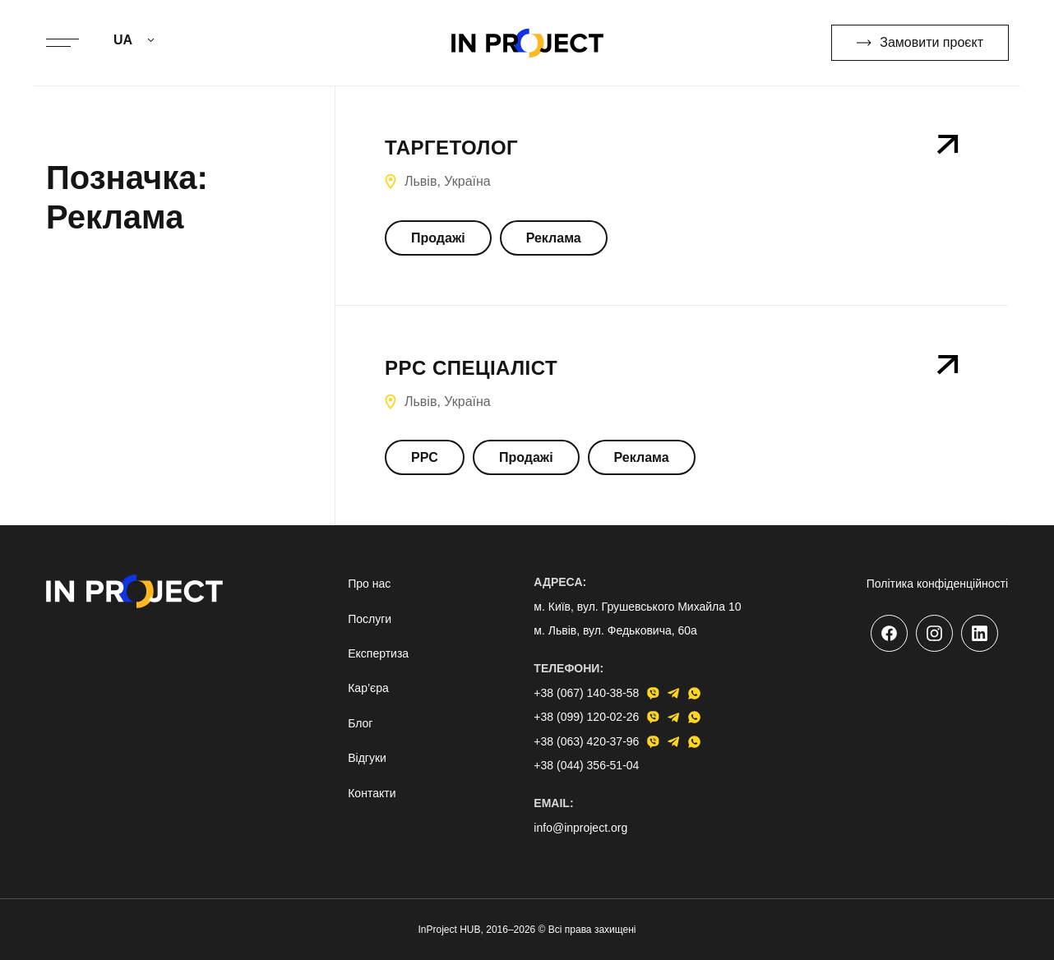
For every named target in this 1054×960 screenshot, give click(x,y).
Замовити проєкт (920, 42)
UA (122, 40)
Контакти (371, 793)
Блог (360, 723)
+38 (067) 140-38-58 (586, 692)
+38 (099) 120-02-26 (586, 716)
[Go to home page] (527, 43)
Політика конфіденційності (937, 583)
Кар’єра (368, 688)
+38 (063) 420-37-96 (586, 741)
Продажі (438, 238)
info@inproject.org (580, 827)
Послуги (369, 618)
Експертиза (378, 653)
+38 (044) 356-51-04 (586, 765)
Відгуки (367, 757)
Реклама (553, 238)
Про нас (369, 583)
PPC (424, 457)
